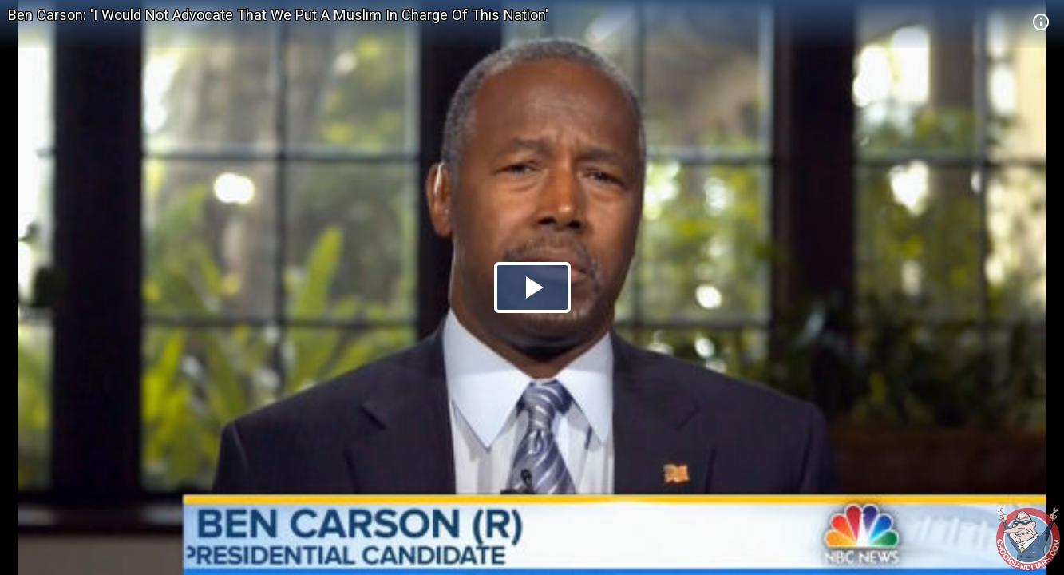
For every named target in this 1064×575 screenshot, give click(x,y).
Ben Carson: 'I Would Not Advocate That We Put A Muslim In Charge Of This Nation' (278, 14)
